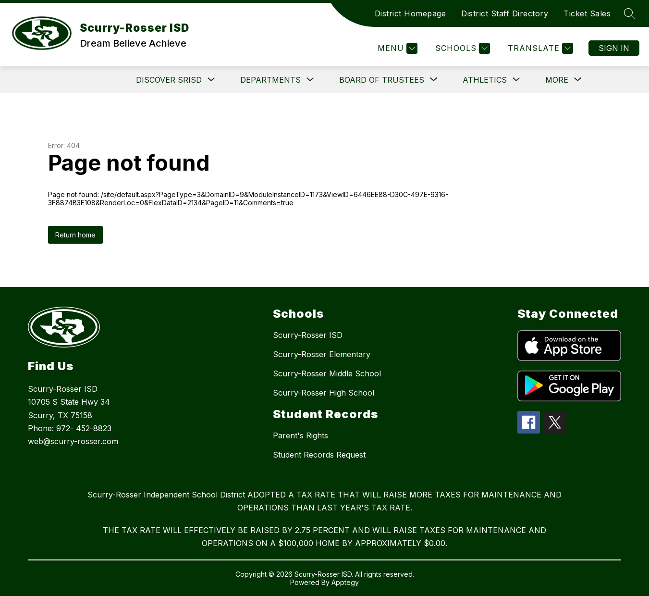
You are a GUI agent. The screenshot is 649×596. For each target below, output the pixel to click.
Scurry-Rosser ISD (308, 335)
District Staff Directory (504, 13)
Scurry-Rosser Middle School (327, 373)
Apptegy (345, 582)
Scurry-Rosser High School (323, 392)
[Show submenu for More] (556, 80)
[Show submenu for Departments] (270, 80)
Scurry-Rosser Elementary (321, 354)
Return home (75, 235)
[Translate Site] (539, 48)
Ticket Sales (587, 13)
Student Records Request (319, 454)
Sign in (614, 48)
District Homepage (410, 13)
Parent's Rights (300, 435)
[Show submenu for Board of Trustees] (381, 80)
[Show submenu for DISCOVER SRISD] (169, 80)
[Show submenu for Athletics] (485, 80)
